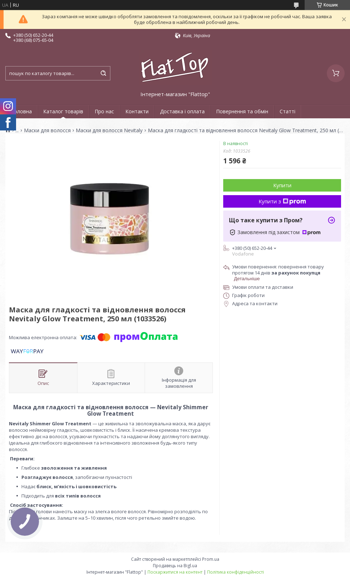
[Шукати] (103, 73)
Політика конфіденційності (235, 572)
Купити (282, 185)
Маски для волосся (47, 130)
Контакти (137, 111)
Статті (287, 111)
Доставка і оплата (182, 111)
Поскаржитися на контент (175, 572)
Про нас (104, 111)
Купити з (282, 201)
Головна (21, 111)
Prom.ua (210, 559)
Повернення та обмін (242, 111)
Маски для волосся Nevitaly (109, 130)
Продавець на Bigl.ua (175, 566)
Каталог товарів (63, 111)
